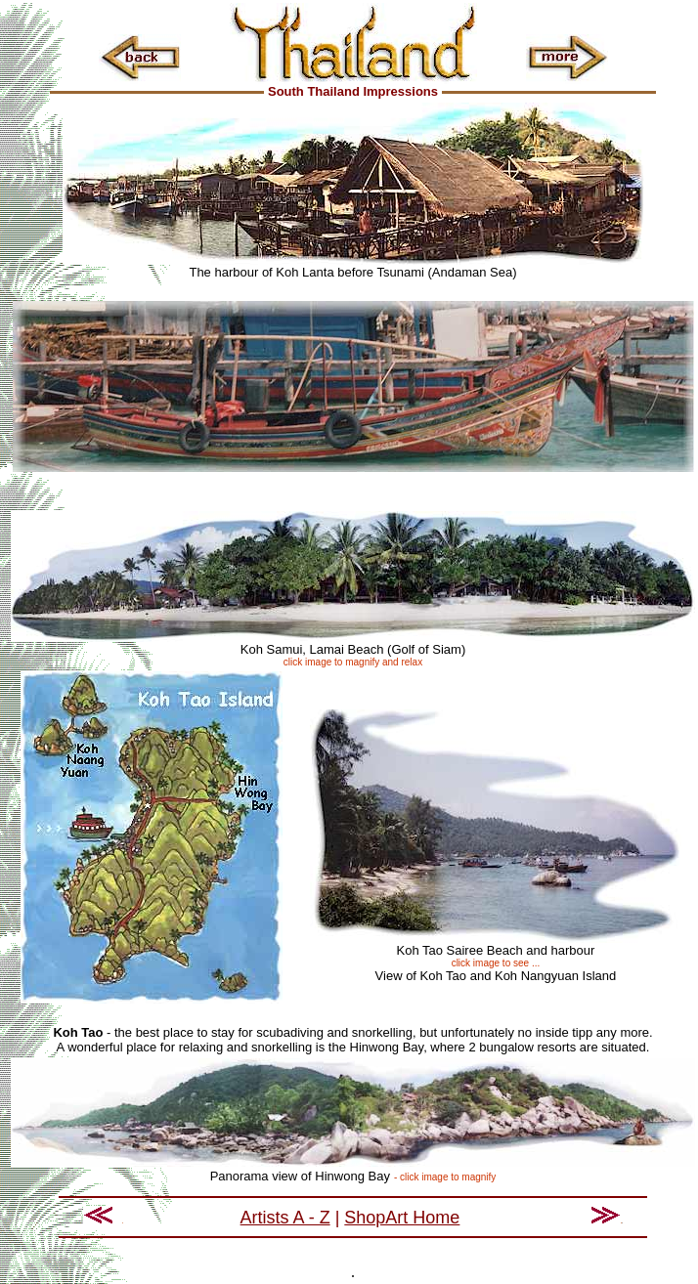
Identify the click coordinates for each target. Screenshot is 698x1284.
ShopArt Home (401, 1217)
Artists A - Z (285, 1217)
